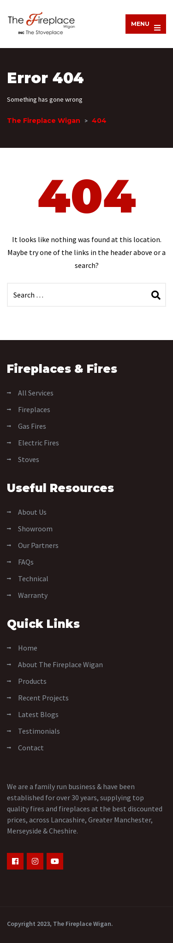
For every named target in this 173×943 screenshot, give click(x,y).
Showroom (35, 528)
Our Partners (38, 545)
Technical (33, 578)
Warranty (33, 595)
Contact (31, 747)
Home (27, 647)
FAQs (26, 561)
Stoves (28, 459)
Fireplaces (34, 409)
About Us (32, 512)
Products (32, 681)
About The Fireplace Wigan (60, 664)
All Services (36, 392)
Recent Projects (43, 697)
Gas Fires (32, 426)
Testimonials (39, 731)
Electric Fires (38, 442)
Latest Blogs (38, 714)
